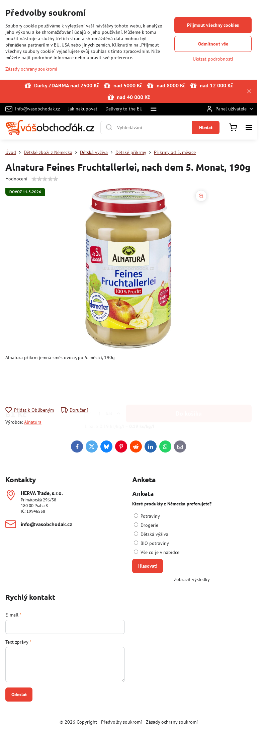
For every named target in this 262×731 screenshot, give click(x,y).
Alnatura (32, 422)
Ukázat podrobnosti (213, 59)
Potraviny (147, 516)
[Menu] (249, 127)
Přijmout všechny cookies (213, 25)
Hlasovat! (147, 566)
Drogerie (146, 525)
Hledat (205, 128)
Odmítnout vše (213, 44)
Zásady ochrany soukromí (172, 722)
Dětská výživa (151, 534)
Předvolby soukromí (121, 722)
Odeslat (19, 695)
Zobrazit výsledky (192, 579)
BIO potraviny (151, 543)
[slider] (44, 179)
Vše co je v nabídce (156, 552)
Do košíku (189, 380)
